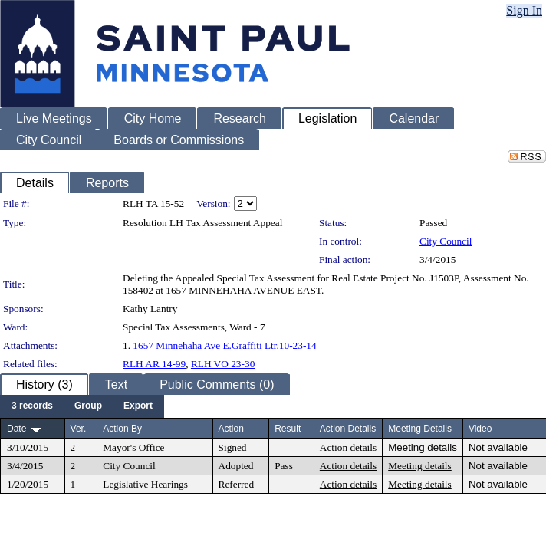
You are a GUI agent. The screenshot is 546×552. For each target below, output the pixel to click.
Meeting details (422, 447)
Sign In (524, 10)
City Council (445, 241)
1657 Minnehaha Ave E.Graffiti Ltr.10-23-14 (224, 345)
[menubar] (82, 406)
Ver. (79, 428)
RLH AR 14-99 (154, 364)
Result (288, 428)
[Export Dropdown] (138, 406)
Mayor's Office (133, 447)
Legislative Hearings (145, 484)
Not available (498, 447)
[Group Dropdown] (88, 406)
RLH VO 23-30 (223, 364)
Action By (122, 428)
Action (231, 428)
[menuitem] (32, 406)
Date (16, 428)
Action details (348, 447)
